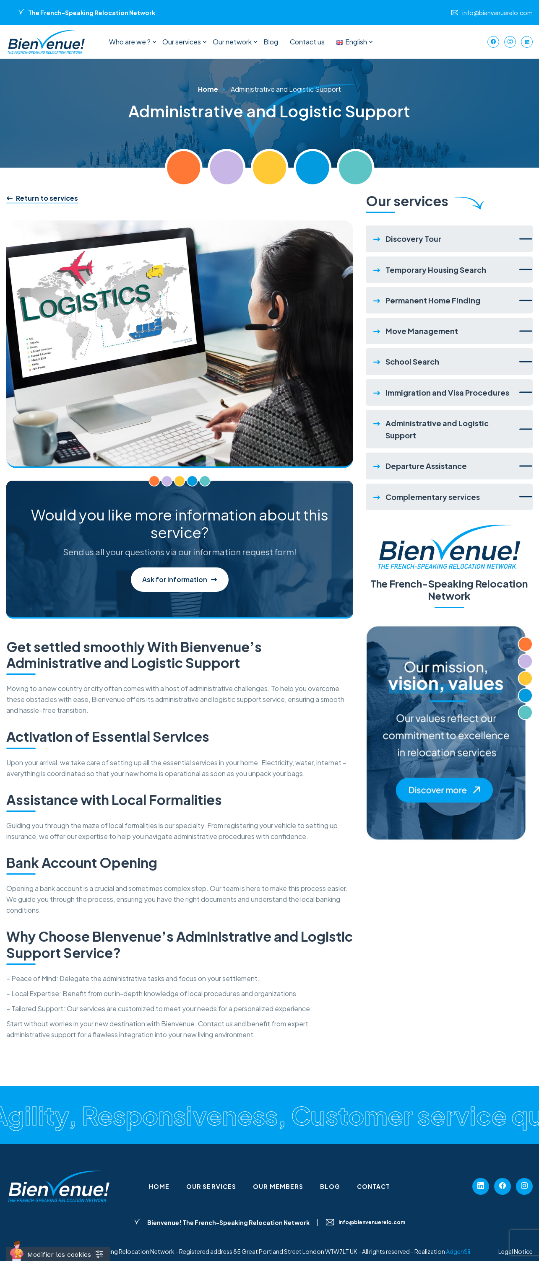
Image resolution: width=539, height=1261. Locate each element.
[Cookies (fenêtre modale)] (58, 1254)
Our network (232, 41)
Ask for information (179, 580)
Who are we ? (130, 41)
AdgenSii (458, 1251)
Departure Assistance (426, 466)
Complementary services (432, 497)
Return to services (42, 198)
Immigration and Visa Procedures (447, 392)
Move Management (421, 331)
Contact (374, 1186)
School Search (412, 361)
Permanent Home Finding (432, 300)
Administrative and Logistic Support (437, 429)
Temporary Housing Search (435, 269)
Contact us (307, 41)
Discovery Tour (413, 238)
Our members (278, 1186)
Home (208, 89)
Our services (181, 41)
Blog (270, 41)
